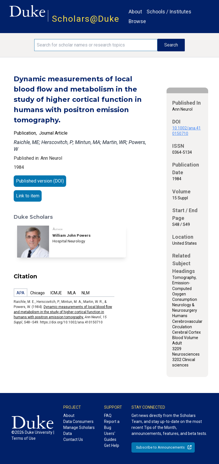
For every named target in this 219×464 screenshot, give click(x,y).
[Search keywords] (95, 45)
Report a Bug (111, 424)
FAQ (107, 415)
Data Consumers (78, 421)
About (135, 12)
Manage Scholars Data (79, 430)
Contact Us (73, 439)
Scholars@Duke (85, 19)
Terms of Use (23, 438)
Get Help (111, 445)
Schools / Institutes (169, 12)
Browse (137, 21)
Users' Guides (110, 436)
